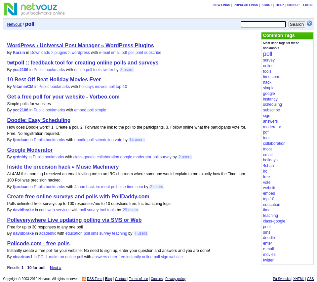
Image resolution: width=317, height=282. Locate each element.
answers (99, 257)
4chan (79, 186)
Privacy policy (175, 279)
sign (164, 257)
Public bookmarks (49, 69)
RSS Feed (94, 279)
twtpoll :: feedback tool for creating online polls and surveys (83, 62)
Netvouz (14, 24)
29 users (130, 210)
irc (98, 186)
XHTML (298, 279)
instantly (133, 257)
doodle (80, 140)
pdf (124, 52)
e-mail (104, 52)
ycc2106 (20, 69)
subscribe (152, 52)
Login (308, 5)
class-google (84, 157)
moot (105, 186)
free (121, 257)
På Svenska (282, 279)
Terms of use (138, 279)
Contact (120, 279)
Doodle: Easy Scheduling (39, 120)
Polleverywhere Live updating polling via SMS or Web (74, 220)
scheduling (104, 140)
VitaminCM (23, 86)
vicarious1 (22, 257)
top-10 (121, 86)
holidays (86, 86)
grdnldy (20, 157)
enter (112, 257)
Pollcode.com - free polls (38, 243)
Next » (55, 267)
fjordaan (20, 140)
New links (222, 5)
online (79, 69)
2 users (184, 157)
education (74, 233)
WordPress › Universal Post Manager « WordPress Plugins (80, 45)
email (116, 52)
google (126, 157)
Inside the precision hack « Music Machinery (63, 167)
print (139, 52)
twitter (108, 69)
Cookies (157, 279)
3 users (126, 69)
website (176, 257)
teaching (119, 233)
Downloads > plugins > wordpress (60, 52)
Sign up (293, 5)
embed (80, 110)
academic (47, 233)
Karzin (19, 52)
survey (165, 157)
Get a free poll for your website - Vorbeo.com (63, 97)
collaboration (108, 157)
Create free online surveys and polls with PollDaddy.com (78, 196)
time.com (135, 186)
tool (103, 210)
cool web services (54, 210)
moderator (142, 157)
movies (101, 86)
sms (94, 233)
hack (90, 186)
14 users (136, 140)
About (266, 5)
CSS (310, 279)
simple (100, 110)
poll (131, 52)
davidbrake (23, 210)
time (122, 186)
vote (118, 140)
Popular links (246, 5)
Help (280, 5)
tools (97, 69)
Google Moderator (30, 150)
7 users (140, 233)
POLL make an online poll (60, 257)
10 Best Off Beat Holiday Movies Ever (54, 79)
